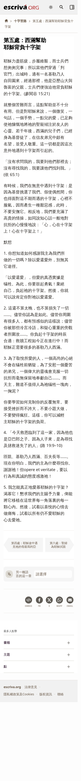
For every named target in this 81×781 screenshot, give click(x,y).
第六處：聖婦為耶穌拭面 (58, 545)
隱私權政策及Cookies (19, 694)
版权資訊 (45, 694)
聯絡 (60, 694)
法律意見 (31, 687)
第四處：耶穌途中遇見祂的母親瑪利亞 (24, 545)
